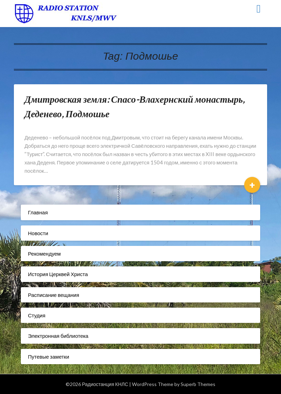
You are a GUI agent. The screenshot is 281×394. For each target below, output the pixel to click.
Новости (38, 233)
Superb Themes (198, 384)
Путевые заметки (48, 356)
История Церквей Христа (58, 274)
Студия (36, 315)
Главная (38, 212)
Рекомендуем (44, 253)
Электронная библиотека (58, 336)
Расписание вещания (53, 295)
